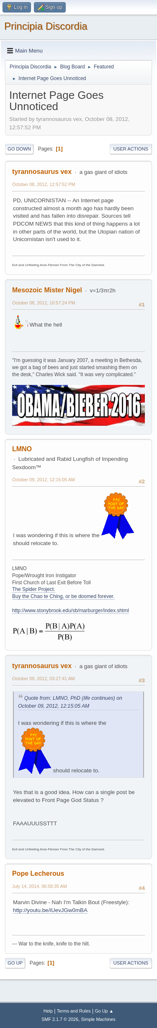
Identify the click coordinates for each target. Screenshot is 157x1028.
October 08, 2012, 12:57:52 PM (43, 184)
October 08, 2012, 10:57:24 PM (43, 302)
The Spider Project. (33, 589)
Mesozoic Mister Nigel (47, 290)
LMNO (22, 448)
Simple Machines (98, 1019)
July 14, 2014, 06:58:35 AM (39, 886)
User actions (130, 148)
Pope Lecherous (38, 873)
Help (48, 1010)
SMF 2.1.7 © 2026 (59, 1019)
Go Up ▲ (104, 1010)
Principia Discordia (46, 26)
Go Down (19, 148)
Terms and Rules (74, 1010)
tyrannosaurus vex (42, 171)
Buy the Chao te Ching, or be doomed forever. (63, 596)
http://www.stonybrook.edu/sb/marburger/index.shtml (70, 610)
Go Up (15, 962)
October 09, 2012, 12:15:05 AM (43, 479)
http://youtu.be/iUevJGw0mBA (50, 910)
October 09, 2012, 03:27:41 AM (43, 678)
